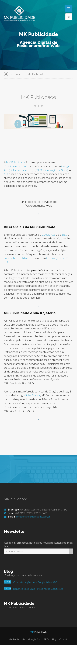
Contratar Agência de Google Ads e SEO (35, 582)
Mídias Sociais (32, 395)
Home (18, 74)
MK (6, 173)
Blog (54, 639)
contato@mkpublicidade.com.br (33, 516)
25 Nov (7, 588)
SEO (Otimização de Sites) (52, 170)
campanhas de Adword (17, 258)
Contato (63, 639)
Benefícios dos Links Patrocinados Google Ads (38, 588)
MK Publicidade (36, 74)
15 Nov (7, 581)
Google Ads (49, 234)
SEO (64, 234)
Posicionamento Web (17, 166)
